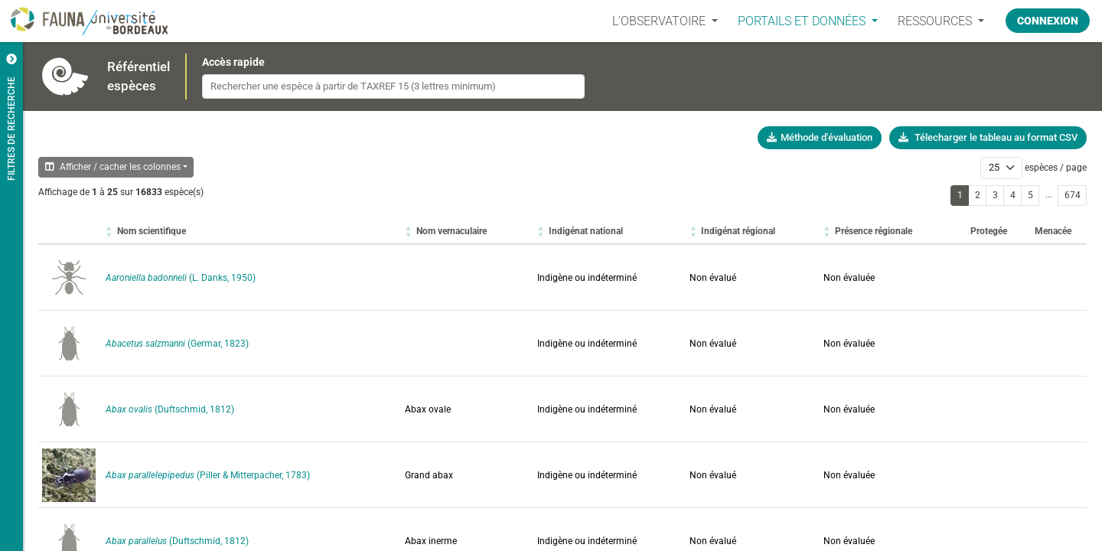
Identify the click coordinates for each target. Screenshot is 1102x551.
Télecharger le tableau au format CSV (988, 137)
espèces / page (1056, 167)
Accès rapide (233, 62)
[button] (151, 231)
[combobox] (393, 86)
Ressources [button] (936, 21)
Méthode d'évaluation (819, 137)
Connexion (1047, 21)
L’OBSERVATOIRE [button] (660, 21)
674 (1073, 195)
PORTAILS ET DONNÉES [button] (803, 21)
